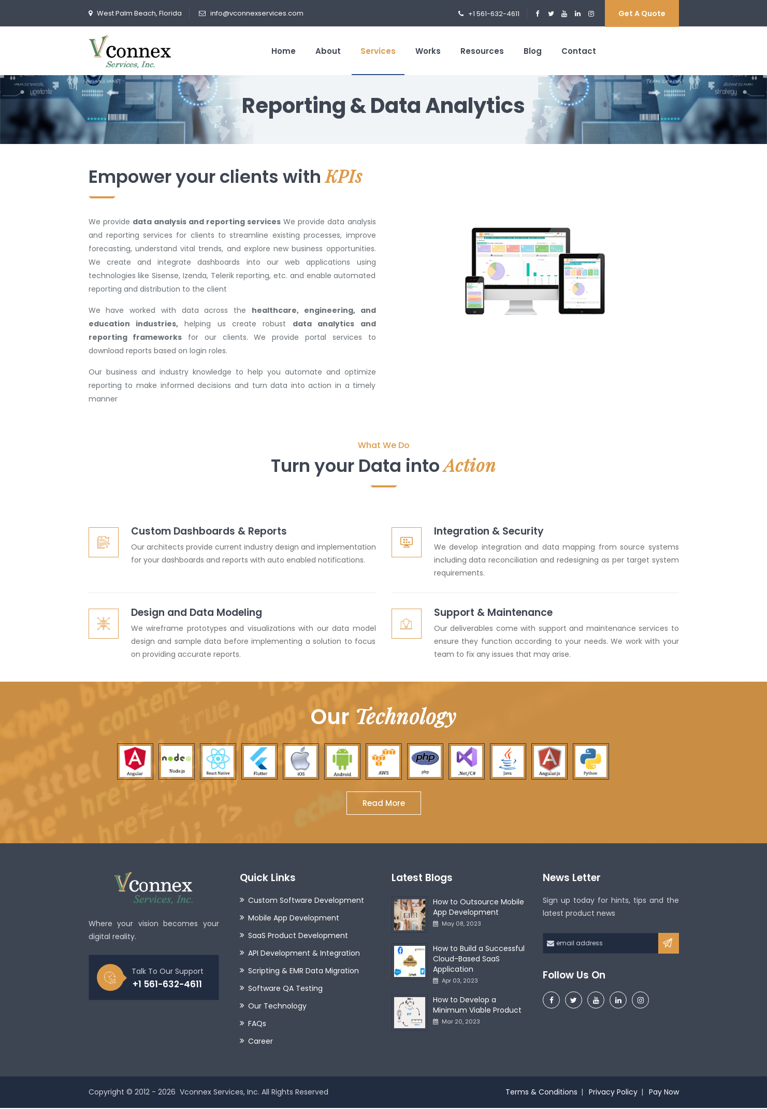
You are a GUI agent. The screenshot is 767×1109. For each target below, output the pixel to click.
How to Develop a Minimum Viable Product (477, 1006)
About (328, 51)
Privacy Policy (613, 1093)
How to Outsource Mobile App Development (478, 908)
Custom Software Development (306, 901)
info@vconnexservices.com (256, 13)
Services (378, 51)
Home (283, 51)
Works (428, 51)
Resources (482, 51)
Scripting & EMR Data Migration (303, 972)
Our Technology (277, 1007)
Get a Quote (641, 13)
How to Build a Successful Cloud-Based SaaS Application (479, 959)
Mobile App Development (293, 919)
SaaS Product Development (298, 936)
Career (260, 1042)
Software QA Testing (285, 989)
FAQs (257, 1024)
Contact (578, 51)
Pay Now (664, 1093)
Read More (384, 804)
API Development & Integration (304, 954)
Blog (533, 51)
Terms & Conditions (541, 1093)
